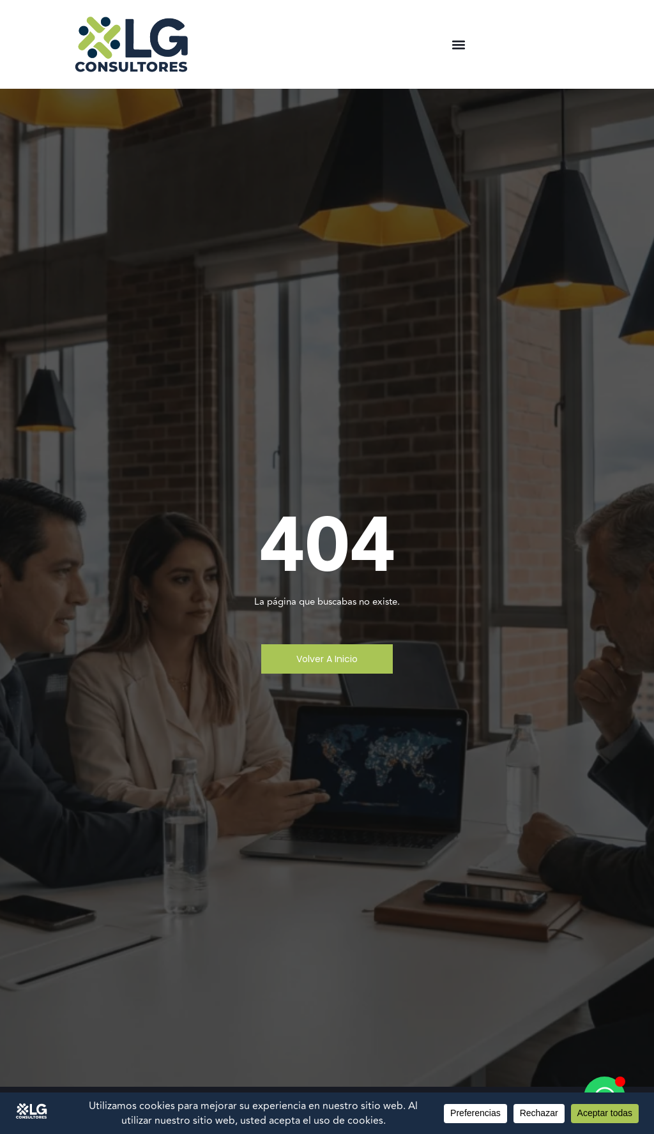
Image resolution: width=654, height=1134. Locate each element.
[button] (458, 44)
